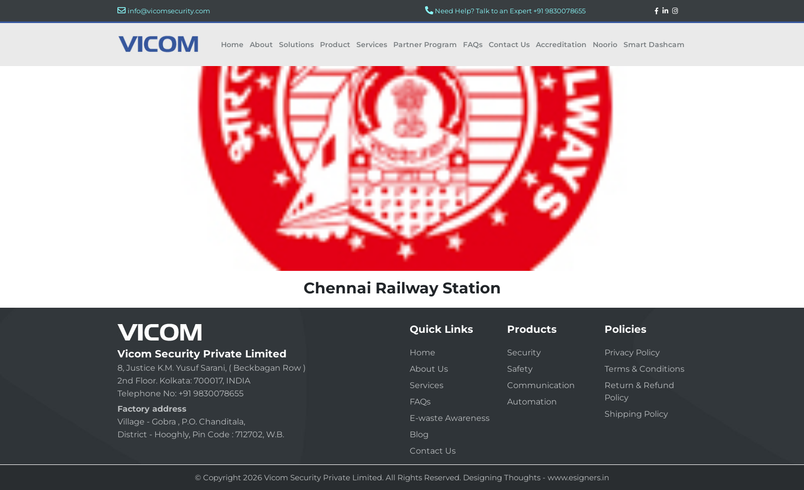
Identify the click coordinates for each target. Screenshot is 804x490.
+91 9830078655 (559, 11)
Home (232, 44)
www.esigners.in (578, 477)
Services (371, 44)
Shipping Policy (636, 414)
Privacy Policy (632, 352)
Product (335, 44)
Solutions (296, 44)
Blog (419, 434)
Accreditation (561, 44)
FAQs (473, 44)
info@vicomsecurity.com (169, 11)
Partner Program (425, 44)
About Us (429, 369)
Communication (541, 385)
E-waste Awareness (450, 418)
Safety (520, 369)
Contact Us (509, 44)
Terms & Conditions (645, 369)
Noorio (605, 44)
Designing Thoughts (501, 477)
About (261, 44)
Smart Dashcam (654, 44)
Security (524, 352)
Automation (532, 402)
